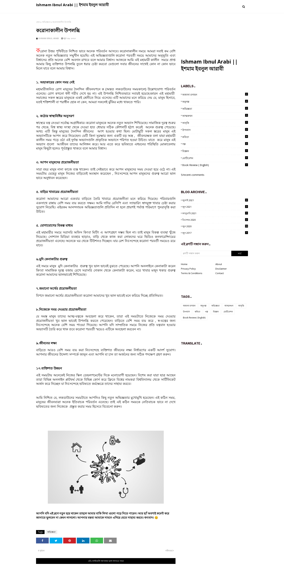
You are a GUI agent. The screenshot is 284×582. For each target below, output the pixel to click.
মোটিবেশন (215, 158)
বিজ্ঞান (215, 151)
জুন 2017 (215, 232)
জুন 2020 (215, 226)
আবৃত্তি (215, 123)
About (218, 264)
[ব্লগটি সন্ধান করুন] (206, 253)
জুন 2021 (215, 206)
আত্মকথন (215, 115)
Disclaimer (221, 268)
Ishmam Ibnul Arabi (48, 38)
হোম (38, 22)
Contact (219, 273)
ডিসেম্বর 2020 (215, 219)
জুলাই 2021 (215, 200)
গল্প (215, 144)
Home (184, 264)
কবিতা (215, 137)
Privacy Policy (188, 268)
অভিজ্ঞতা (46, 22)
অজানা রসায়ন (215, 94)
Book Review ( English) (215, 165)
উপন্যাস (215, 130)
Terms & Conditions (191, 273)
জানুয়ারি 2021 (215, 213)
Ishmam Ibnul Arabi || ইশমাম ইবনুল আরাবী (72, 4)
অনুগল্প (215, 101)
